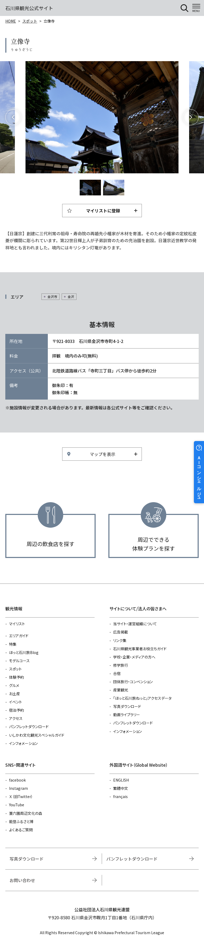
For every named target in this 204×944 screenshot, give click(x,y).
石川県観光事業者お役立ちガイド (140, 648)
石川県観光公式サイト (29, 8)
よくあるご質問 (21, 829)
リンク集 (119, 640)
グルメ (14, 685)
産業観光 (120, 690)
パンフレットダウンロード (29, 726)
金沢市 (52, 296)
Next (191, 117)
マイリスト (17, 623)
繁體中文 (120, 788)
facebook (17, 780)
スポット (29, 21)
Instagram (18, 788)
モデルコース (19, 660)
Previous (13, 117)
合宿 (117, 673)
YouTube (16, 804)
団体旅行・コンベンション (133, 681)
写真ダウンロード (127, 706)
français (120, 796)
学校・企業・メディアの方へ (134, 657)
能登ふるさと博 (21, 821)
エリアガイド (18, 635)
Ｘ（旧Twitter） (21, 796)
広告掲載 (120, 632)
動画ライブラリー (126, 714)
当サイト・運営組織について (135, 623)
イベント (15, 701)
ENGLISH (121, 780)
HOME (10, 21)
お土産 (14, 693)
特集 (12, 644)
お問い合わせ (22, 880)
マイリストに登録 (103, 210)
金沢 (71, 296)
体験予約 (16, 677)
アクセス (16, 718)
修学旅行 (120, 665)
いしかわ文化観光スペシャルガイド (36, 735)
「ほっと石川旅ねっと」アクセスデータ (142, 698)
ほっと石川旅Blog (24, 652)
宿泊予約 (16, 710)
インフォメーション (23, 743)
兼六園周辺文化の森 (25, 813)
